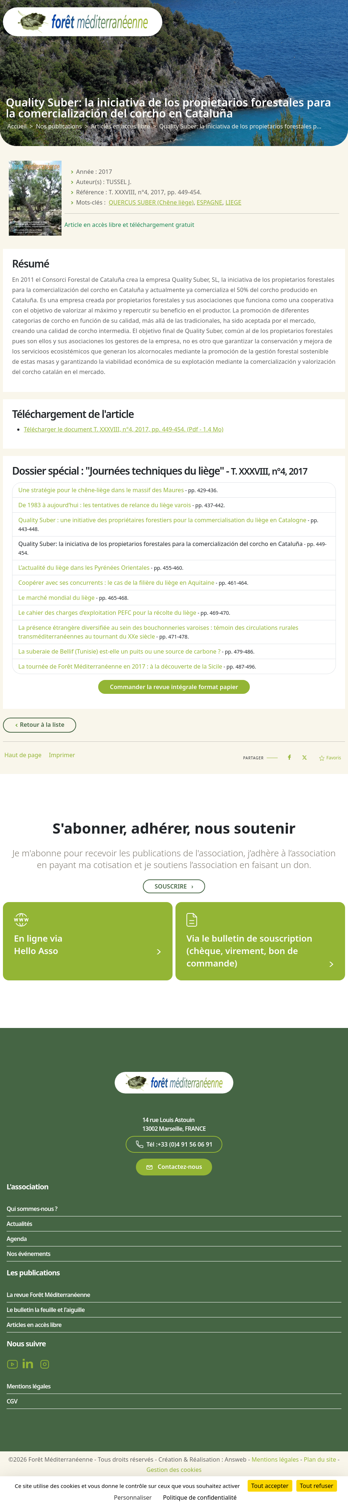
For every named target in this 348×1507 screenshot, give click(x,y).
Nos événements (28, 1254)
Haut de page (22, 755)
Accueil (17, 126)
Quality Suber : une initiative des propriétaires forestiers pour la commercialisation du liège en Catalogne (162, 520)
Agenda (17, 1239)
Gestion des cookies (174, 1470)
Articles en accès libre (120, 126)
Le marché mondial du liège (56, 598)
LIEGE (233, 202)
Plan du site (320, 1459)
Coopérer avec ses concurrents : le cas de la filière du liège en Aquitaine (116, 583)
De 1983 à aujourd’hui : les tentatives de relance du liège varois (104, 505)
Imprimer (62, 755)
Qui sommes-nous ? (32, 1209)
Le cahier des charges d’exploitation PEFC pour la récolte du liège (107, 613)
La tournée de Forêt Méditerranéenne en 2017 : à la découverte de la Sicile (120, 666)
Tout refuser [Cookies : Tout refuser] (316, 1486)
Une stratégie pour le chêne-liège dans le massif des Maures (101, 490)
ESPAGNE (209, 202)
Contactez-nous (174, 1167)
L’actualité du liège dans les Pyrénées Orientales (83, 568)
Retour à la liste (39, 725)
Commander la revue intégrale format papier (174, 687)
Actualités (19, 1224)
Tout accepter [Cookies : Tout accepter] (270, 1486)
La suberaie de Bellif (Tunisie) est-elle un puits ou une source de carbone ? (119, 651)
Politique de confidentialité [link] (200, 1497)
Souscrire (174, 886)
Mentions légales (29, 1386)
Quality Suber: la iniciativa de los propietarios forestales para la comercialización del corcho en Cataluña (160, 544)
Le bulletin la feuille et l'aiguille (46, 1310)
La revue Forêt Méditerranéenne (48, 1295)
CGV (12, 1401)
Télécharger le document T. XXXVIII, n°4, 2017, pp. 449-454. (123, 429)
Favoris (330, 758)
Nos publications (59, 126)
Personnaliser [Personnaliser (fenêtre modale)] (133, 1497)
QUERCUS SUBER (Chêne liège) (151, 202)
